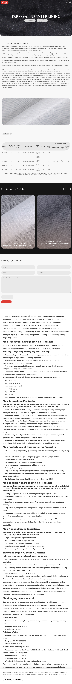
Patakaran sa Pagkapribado (21, 676)
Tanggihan (7, 679)
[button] (60, 189)
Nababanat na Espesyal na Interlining (11, 69)
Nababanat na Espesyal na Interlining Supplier (30, 661)
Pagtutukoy (30, 20)
